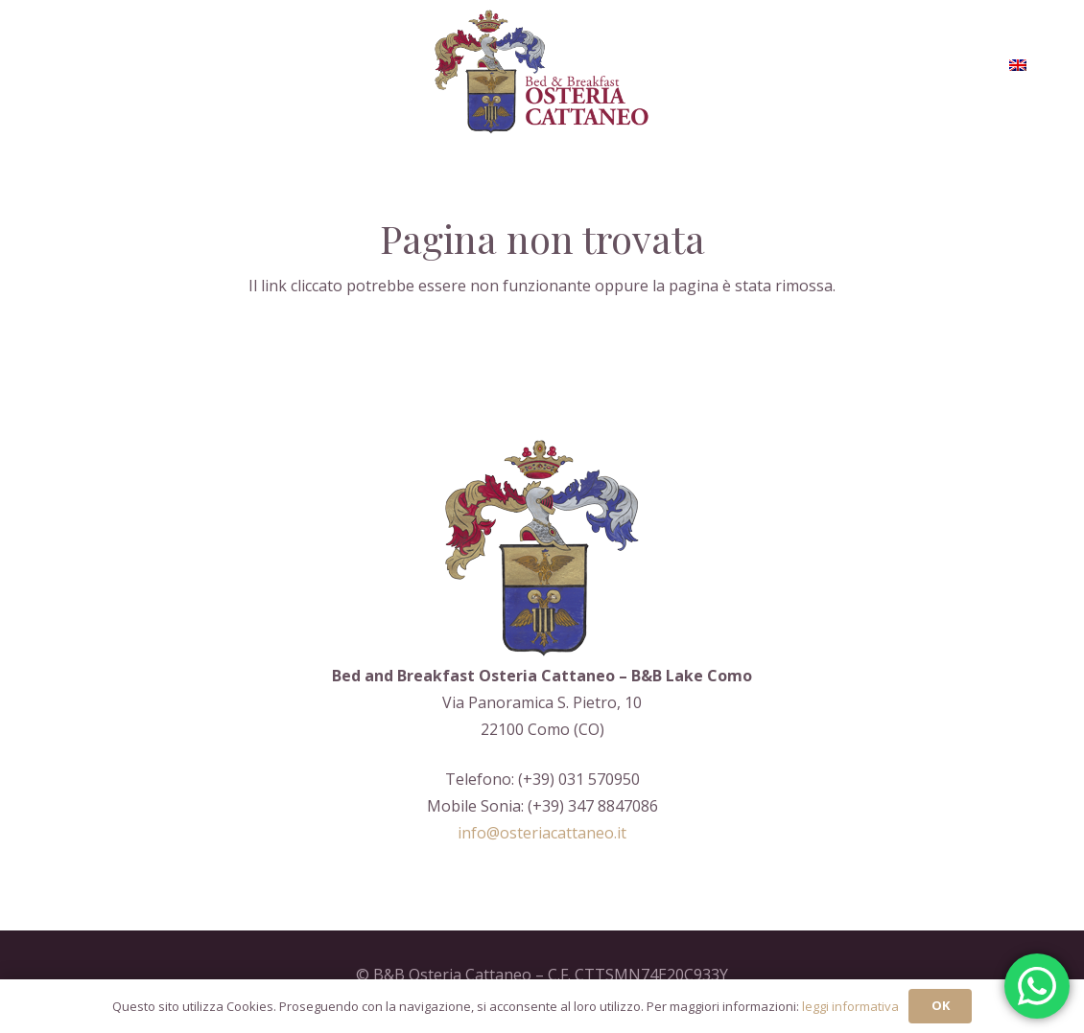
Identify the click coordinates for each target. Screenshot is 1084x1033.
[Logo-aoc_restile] (542, 72)
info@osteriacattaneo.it (542, 832)
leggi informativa (850, 1006)
